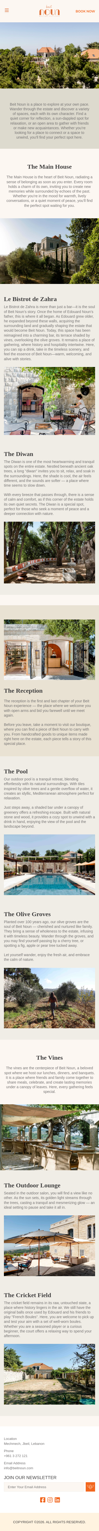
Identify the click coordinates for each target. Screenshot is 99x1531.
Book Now (85, 11)
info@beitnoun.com (18, 1468)
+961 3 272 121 (16, 1456)
